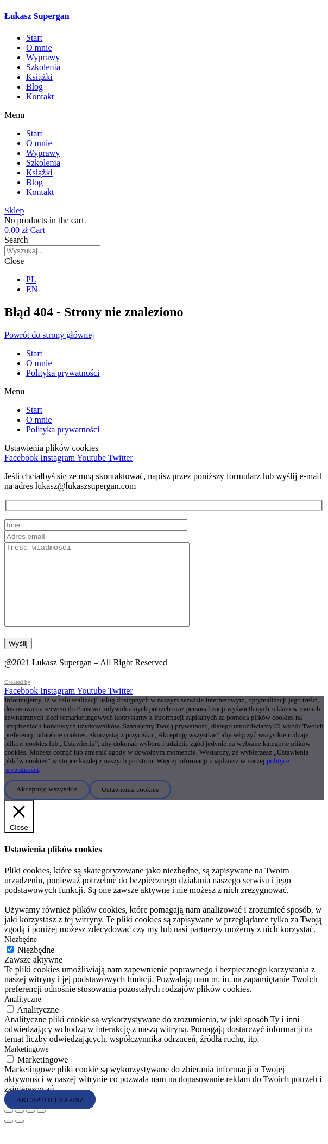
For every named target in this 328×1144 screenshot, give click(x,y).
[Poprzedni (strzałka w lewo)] (8, 1137)
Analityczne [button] (22, 1015)
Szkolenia (43, 67)
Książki (39, 76)
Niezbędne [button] (20, 956)
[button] (164, 115)
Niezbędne (35, 966)
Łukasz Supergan (37, 16)
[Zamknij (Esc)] (41, 1127)
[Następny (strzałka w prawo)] (19, 1137)
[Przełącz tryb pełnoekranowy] (19, 1127)
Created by (17, 698)
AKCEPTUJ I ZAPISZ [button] (50, 1115)
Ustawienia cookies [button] (130, 805)
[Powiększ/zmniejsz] (8, 1127)
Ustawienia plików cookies (51, 447)
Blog (34, 86)
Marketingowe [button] (26, 1065)
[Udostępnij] (30, 1127)
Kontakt (40, 96)
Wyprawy (43, 57)
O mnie (39, 47)
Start (34, 37)
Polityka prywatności (63, 373)
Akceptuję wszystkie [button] (47, 805)
